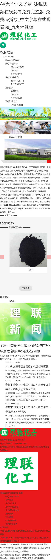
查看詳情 (8, 215)
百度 (17, 531)
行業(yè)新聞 (16, 98)
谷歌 (21, 531)
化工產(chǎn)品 (17, 84)
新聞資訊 (9, 88)
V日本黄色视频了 (7, 555)
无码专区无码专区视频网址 (33, 558)
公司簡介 (14, 70)
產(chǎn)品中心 (11, 77)
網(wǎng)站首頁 (12, 60)
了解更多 (25, 288)
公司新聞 (14, 94)
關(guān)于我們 (11, 63)
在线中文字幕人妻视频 (11, 558)
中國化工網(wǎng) (7, 531)
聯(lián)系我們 (11, 101)
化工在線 (27, 531)
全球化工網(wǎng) (38, 531)
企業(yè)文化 (16, 74)
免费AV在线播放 (22, 555)
